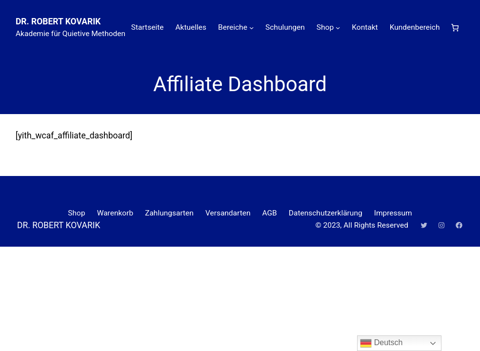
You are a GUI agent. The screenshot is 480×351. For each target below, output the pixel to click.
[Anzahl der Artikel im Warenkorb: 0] (454, 27)
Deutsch (381, 343)
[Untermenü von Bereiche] (251, 27)
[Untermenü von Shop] (338, 27)
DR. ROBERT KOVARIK (58, 21)
